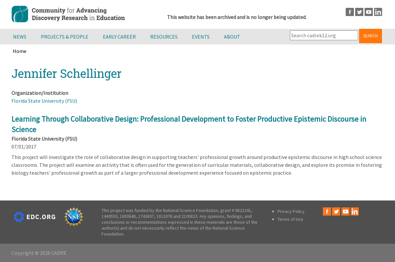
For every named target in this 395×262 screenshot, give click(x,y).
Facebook (350, 12)
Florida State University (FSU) (44, 100)
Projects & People (64, 36)
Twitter (359, 12)
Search (370, 36)
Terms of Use (290, 219)
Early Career (119, 36)
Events (201, 36)
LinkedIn (378, 12)
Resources (164, 36)
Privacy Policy (291, 211)
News (19, 36)
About (232, 36)
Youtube (369, 12)
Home (19, 51)
